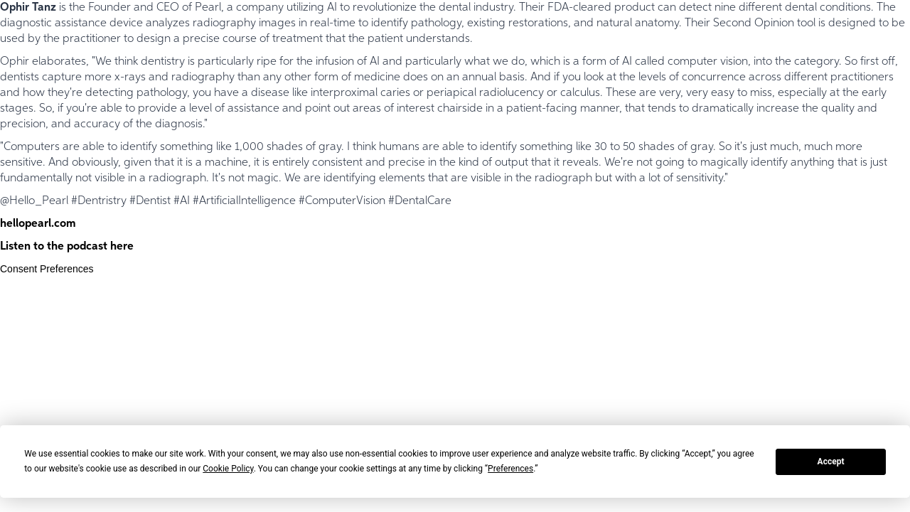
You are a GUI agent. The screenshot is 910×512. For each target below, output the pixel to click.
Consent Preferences (47, 268)
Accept (831, 461)
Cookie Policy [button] (228, 469)
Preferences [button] (510, 469)
